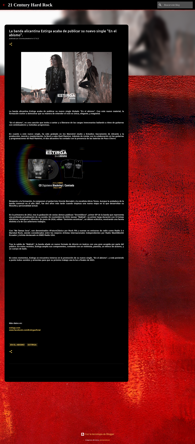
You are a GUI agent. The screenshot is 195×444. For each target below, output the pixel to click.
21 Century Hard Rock (30, 4)
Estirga (32, 345)
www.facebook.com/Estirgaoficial (25, 330)
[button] (10, 44)
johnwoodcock (105, 440)
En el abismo (17, 345)
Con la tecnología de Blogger (97, 434)
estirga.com (14, 328)
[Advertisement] (66, 406)
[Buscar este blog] (178, 5)
